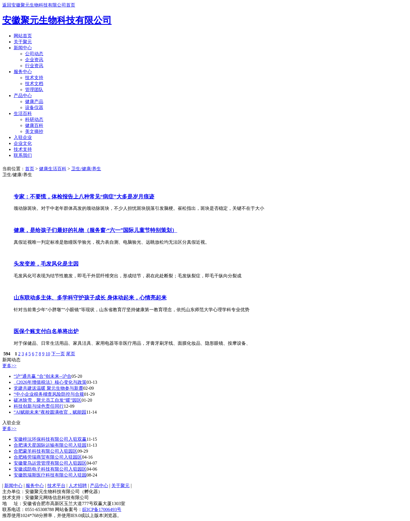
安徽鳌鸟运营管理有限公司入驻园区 (50, 463)
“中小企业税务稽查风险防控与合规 (49, 394)
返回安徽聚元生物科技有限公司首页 (38, 5)
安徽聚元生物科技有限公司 (57, 20)
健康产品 (34, 101)
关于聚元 (23, 41)
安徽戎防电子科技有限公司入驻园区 (50, 469)
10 (48, 353)
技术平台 (56, 485)
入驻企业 (23, 137)
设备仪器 (34, 107)
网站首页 (23, 35)
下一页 (58, 353)
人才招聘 (78, 485)
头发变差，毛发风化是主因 (46, 264)
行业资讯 (34, 65)
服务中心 (23, 71)
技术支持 (34, 77)
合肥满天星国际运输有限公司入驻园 (50, 445)
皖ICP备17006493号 (101, 509)
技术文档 (34, 83)
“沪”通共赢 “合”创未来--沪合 (42, 376)
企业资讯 (34, 59)
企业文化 (23, 143)
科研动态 (34, 119)
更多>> (9, 365)
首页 (29, 168)
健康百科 (34, 125)
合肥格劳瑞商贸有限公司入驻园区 (48, 457)
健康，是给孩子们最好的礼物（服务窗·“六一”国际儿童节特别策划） (95, 230)
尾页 (70, 353)
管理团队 (34, 89)
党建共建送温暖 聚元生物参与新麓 (48, 388)
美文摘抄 (34, 131)
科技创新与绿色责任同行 (39, 406)
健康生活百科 (52, 168)
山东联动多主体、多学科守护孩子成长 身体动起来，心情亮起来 (90, 298)
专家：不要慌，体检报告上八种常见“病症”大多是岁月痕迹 (84, 197)
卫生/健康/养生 (86, 168)
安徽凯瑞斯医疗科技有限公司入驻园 (50, 475)
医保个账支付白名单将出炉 (46, 331)
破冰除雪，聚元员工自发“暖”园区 (47, 400)
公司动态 (34, 53)
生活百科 (23, 113)
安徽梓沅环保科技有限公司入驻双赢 (50, 439)
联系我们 (23, 155)
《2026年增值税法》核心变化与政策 (50, 382)
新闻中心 (23, 47)
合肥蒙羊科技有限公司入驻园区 (45, 451)
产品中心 (23, 95)
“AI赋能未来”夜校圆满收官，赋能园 (50, 412)
